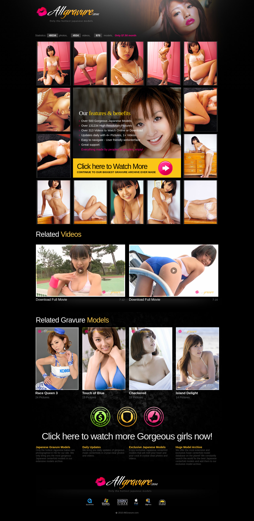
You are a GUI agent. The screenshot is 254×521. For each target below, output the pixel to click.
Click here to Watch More (129, 168)
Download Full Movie (51, 299)
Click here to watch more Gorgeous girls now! (127, 436)
